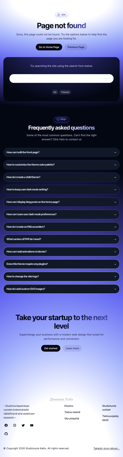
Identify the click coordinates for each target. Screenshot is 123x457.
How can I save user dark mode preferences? (31, 214)
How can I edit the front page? (23, 152)
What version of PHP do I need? (24, 239)
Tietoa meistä (72, 412)
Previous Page (76, 47)
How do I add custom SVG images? (26, 288)
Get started (50, 348)
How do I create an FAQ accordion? (26, 226)
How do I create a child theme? (23, 177)
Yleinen (65, 92)
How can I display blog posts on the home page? (33, 201)
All (54, 92)
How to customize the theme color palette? (31, 164)
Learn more (72, 348)
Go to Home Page (49, 47)
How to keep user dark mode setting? (27, 189)
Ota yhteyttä (71, 418)
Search (107, 78)
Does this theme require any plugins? (27, 263)
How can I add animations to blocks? (26, 251)
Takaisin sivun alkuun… (106, 448)
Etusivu (68, 405)
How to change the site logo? (23, 276)
